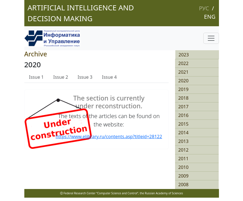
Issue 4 (109, 77)
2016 (183, 115)
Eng (210, 16)
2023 (184, 55)
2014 (183, 133)
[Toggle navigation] (211, 38)
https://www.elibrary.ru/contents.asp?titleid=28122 (109, 136)
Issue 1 (36, 77)
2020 (183, 81)
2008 (183, 184)
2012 (183, 150)
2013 (183, 141)
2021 (183, 72)
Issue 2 (60, 77)
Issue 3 (84, 77)
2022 (183, 63)
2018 (183, 98)
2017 (183, 107)
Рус (204, 8)
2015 (183, 124)
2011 (183, 158)
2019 (183, 89)
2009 (183, 176)
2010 (183, 167)
